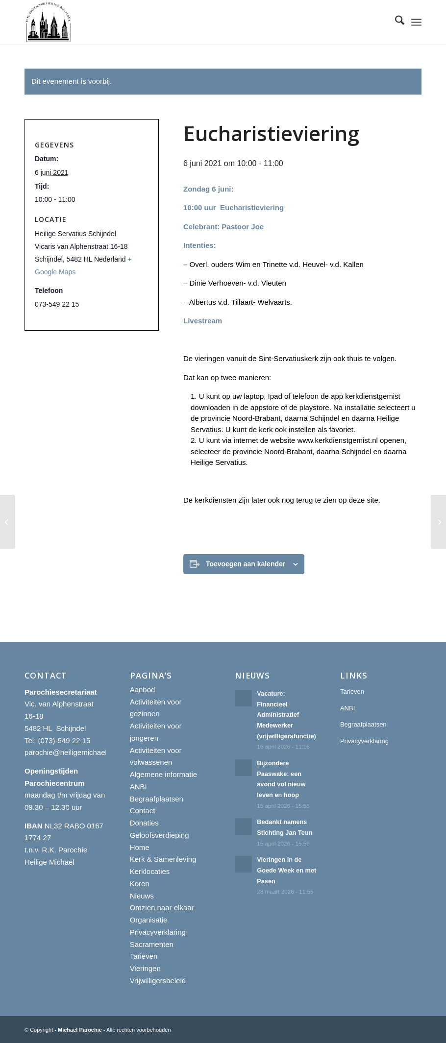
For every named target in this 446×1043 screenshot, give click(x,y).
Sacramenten (151, 944)
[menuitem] (394, 22)
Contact (142, 810)
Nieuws (142, 896)
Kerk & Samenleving (163, 859)
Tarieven (144, 956)
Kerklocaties (150, 871)
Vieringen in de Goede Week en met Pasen (286, 870)
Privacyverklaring (158, 932)
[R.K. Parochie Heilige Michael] (49, 22)
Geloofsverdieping (159, 835)
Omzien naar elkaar (162, 907)
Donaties (144, 823)
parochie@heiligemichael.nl (70, 752)
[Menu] (416, 22)
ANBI (138, 786)
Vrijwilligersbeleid (158, 980)
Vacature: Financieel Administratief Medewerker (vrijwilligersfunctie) (287, 715)
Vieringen (145, 968)
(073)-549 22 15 (64, 740)
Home (139, 847)
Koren (139, 883)
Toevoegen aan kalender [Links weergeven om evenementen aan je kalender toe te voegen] (245, 564)
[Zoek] (394, 22)
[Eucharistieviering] (7, 522)
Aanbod (142, 689)
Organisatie (149, 920)
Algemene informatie (164, 774)
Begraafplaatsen (156, 799)
